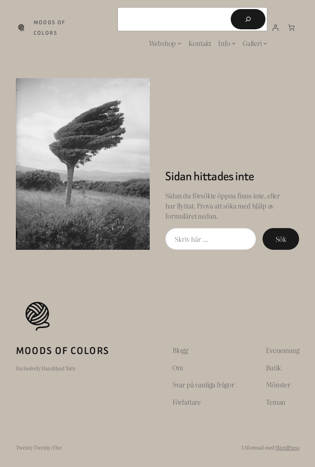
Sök (281, 239)
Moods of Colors (63, 351)
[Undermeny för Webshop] (180, 43)
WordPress (287, 447)
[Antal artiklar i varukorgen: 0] (291, 28)
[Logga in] (275, 28)
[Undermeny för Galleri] (265, 43)
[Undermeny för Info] (234, 43)
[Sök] (248, 19)
